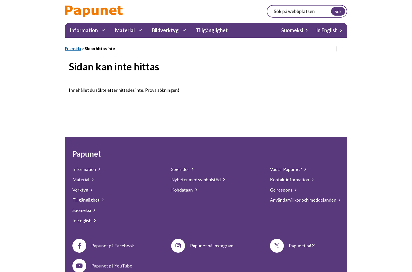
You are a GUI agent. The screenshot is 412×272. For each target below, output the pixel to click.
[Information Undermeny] (103, 30)
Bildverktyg (165, 30)
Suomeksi (292, 30)
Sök (338, 11)
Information (84, 30)
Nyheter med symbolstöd (196, 179)
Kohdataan (182, 190)
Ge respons (281, 190)
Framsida (73, 48)
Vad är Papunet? (286, 169)
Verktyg (80, 190)
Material (125, 30)
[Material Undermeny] (140, 30)
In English (327, 30)
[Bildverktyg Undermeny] (184, 30)
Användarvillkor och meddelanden (303, 200)
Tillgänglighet (212, 30)
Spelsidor (180, 169)
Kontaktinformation (289, 179)
